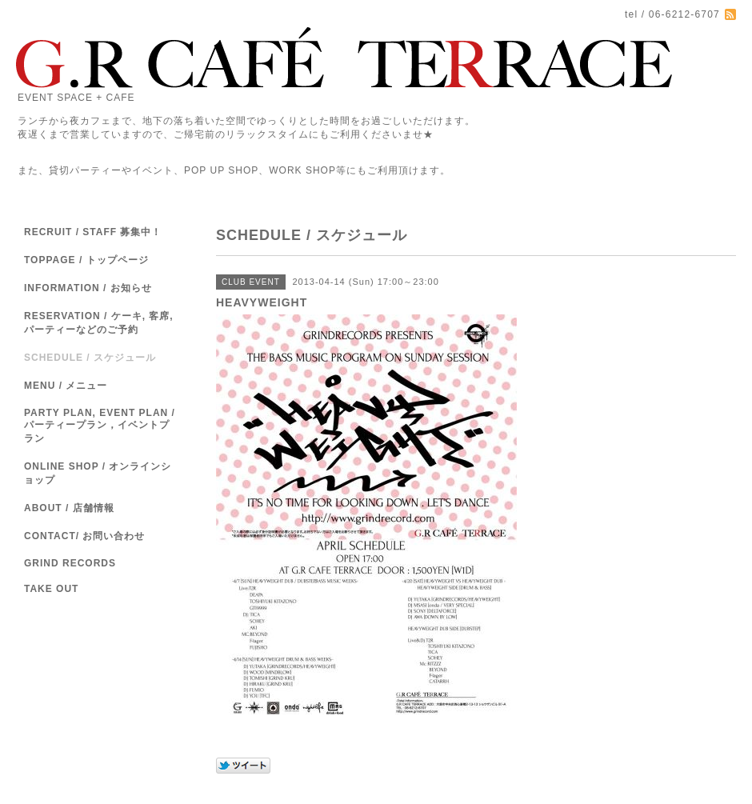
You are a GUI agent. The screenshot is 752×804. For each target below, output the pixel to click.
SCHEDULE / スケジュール (90, 357)
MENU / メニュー (65, 385)
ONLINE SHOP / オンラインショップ (97, 473)
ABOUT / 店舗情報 (69, 508)
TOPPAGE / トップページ (86, 260)
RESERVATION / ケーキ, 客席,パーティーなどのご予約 (99, 322)
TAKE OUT (51, 588)
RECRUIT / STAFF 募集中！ (93, 232)
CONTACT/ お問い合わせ (84, 536)
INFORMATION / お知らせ (88, 288)
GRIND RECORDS (70, 563)
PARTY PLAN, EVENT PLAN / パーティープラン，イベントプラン (99, 425)
